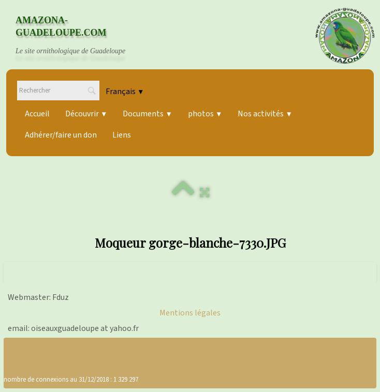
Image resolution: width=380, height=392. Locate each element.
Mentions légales (190, 313)
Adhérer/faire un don (61, 135)
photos (205, 113)
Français (125, 91)
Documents (147, 113)
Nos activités (265, 113)
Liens (121, 135)
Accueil (37, 113)
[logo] (80, 36)
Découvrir (86, 113)
